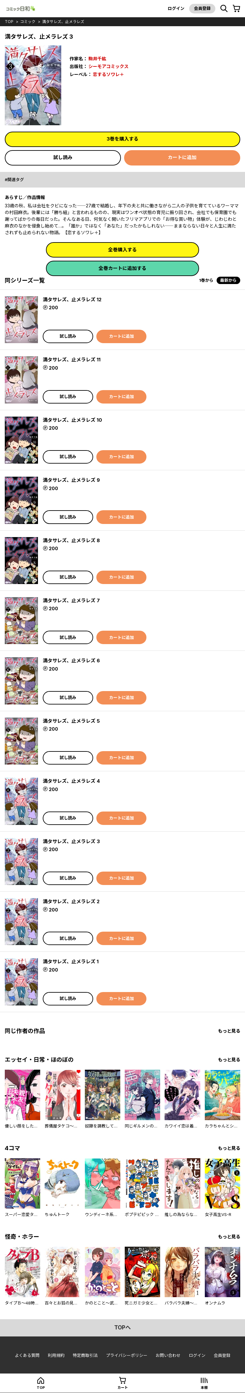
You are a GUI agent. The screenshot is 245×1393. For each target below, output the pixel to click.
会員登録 (202, 8)
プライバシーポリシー (126, 1355)
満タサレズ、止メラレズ (63, 21)
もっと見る (229, 1031)
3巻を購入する (122, 139)
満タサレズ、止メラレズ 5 (71, 721)
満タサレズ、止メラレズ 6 (71, 661)
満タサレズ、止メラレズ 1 (71, 961)
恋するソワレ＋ (108, 74)
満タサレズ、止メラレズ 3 (71, 841)
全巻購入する (122, 250)
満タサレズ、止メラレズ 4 (71, 781)
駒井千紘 (97, 58)
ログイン (176, 8)
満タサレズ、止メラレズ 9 (71, 480)
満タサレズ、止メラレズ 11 (71, 360)
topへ (122, 1327)
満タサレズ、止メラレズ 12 (72, 299)
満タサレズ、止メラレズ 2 (71, 901)
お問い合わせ (168, 1355)
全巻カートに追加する (122, 268)
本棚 (204, 1387)
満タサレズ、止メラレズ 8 (71, 540)
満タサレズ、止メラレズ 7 (71, 600)
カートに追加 (182, 157)
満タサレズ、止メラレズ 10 (72, 420)
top (9, 21)
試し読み (62, 157)
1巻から (206, 280)
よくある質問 (27, 1355)
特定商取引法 (85, 1355)
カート (122, 1387)
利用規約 (56, 1355)
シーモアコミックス (108, 66)
